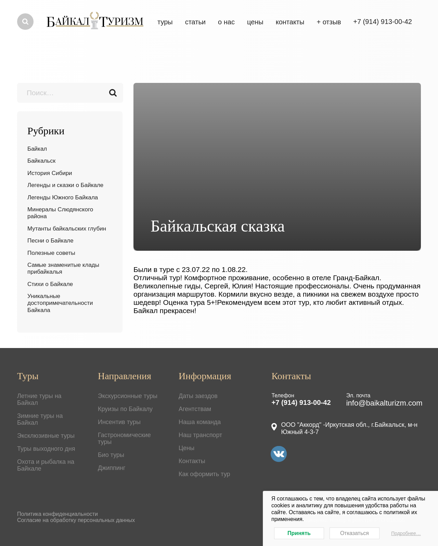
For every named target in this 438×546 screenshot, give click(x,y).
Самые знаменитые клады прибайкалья (63, 268)
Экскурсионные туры (127, 396)
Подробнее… (406, 533)
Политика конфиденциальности (57, 514)
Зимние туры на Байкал (40, 419)
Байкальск (41, 161)
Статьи (195, 22)
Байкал (37, 149)
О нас (226, 22)
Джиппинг (111, 467)
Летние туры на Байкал (39, 399)
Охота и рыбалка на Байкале (45, 465)
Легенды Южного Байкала (62, 197)
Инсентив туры (119, 422)
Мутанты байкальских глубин (66, 228)
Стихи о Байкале (50, 284)
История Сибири (49, 173)
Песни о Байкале (50, 240)
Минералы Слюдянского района (60, 213)
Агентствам (195, 409)
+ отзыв (329, 22)
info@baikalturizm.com (384, 403)
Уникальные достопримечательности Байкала (60, 303)
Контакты (290, 22)
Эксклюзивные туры (46, 435)
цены (255, 22)
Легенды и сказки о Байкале (65, 185)
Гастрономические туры (124, 438)
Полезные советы (51, 253)
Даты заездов (198, 396)
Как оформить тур (204, 474)
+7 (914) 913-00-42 (300, 402)
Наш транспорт (200, 435)
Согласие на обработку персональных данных (76, 520)
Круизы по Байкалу (125, 409)
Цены (186, 448)
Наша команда (200, 422)
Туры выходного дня (46, 448)
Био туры (111, 454)
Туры (165, 22)
